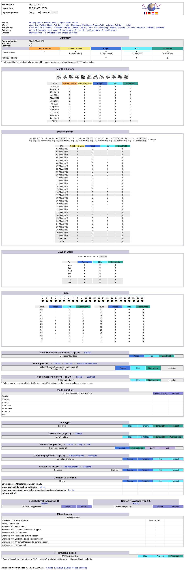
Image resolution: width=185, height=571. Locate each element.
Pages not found (69, 33)
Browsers (141, 28)
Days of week (65, 23)
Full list (42, 25)
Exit (95, 28)
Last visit (66, 25)
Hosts (49, 25)
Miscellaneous (35, 33)
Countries (33, 25)
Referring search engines (47, 30)
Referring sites (66, 30)
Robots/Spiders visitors (103, 25)
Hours (75, 23)
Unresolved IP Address (81, 25)
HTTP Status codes (52, 33)
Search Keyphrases (91, 30)
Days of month (50, 23)
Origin (32, 30)
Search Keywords (109, 30)
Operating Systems (107, 28)
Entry (90, 28)
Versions (121, 28)
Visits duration (35, 28)
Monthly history (36, 23)
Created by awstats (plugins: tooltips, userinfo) (66, 568)
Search (78, 30)
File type (47, 28)
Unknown (131, 28)
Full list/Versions (76, 456)
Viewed (75, 28)
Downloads (57, 28)
